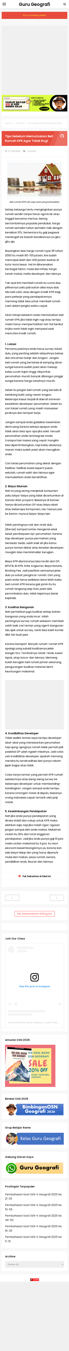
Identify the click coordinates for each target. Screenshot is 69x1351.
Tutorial (31, 151)
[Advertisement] (34, 60)
